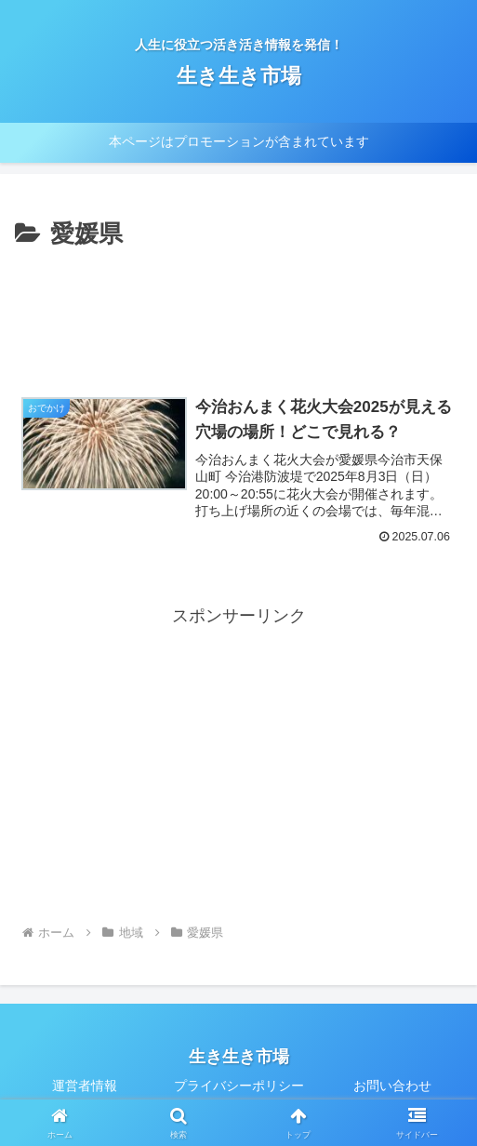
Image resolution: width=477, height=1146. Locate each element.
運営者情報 (84, 1086)
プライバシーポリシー (239, 1086)
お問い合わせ (392, 1086)
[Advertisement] (238, 311)
